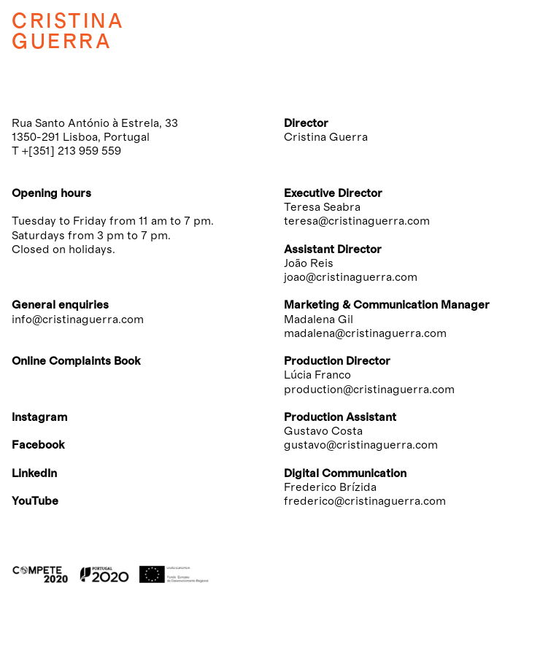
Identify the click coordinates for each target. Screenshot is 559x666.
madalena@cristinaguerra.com (365, 333)
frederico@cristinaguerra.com (365, 501)
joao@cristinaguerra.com (350, 277)
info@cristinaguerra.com (78, 319)
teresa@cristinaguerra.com (357, 221)
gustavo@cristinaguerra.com (361, 445)
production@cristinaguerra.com (369, 389)
